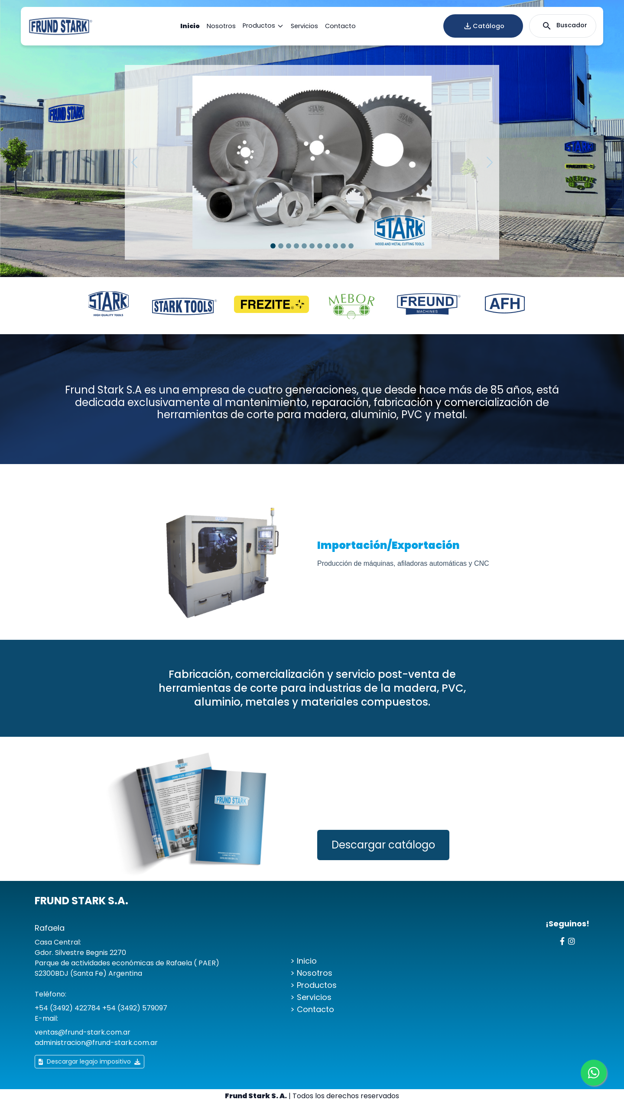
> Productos (313, 985)
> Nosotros (311, 973)
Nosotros (221, 26)
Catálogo (483, 26)
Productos (263, 26)
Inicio (190, 26)
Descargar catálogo (383, 845)
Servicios (304, 26)
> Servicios (311, 997)
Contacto (340, 26)
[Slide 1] (273, 246)
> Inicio (303, 960)
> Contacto (312, 1009)
